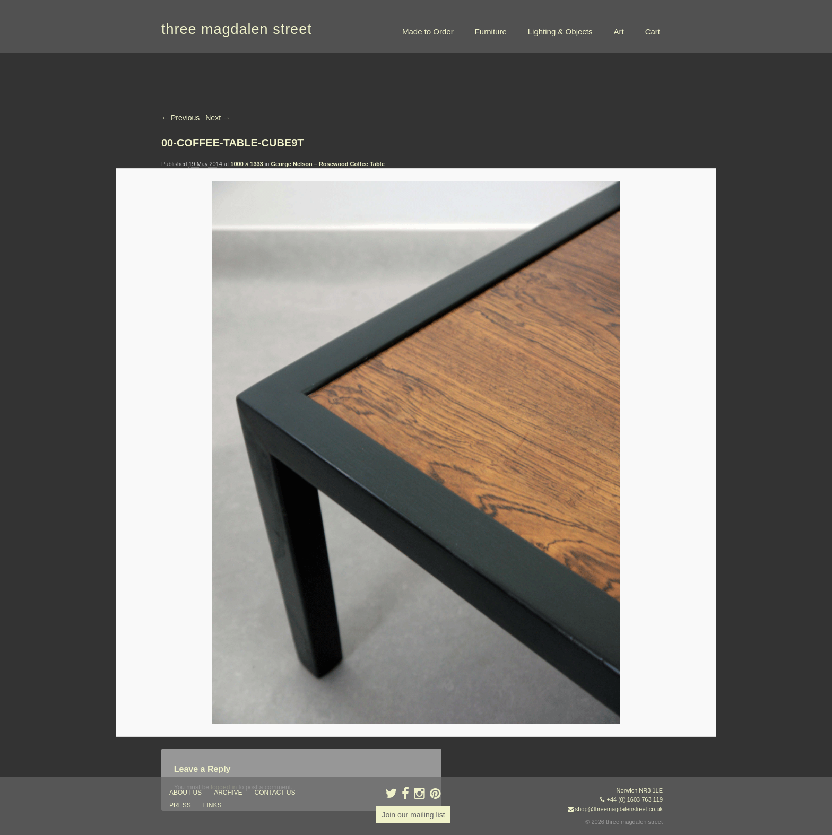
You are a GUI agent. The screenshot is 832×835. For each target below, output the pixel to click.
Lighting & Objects (560, 31)
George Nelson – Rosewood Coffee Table (327, 164)
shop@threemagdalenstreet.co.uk (619, 809)
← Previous (180, 118)
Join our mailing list (413, 815)
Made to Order (428, 31)
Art (618, 31)
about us (185, 792)
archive (228, 792)
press (180, 805)
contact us (275, 792)
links (212, 805)
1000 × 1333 (246, 164)
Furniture (491, 31)
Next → (217, 118)
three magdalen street (236, 29)
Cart (652, 31)
